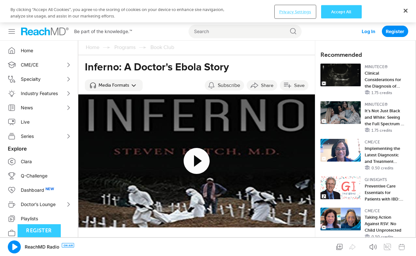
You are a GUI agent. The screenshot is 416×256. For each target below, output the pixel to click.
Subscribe (229, 85)
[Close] (405, 11)
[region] (208, 11)
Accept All (341, 11)
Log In (368, 31)
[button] (114, 85)
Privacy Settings (295, 11)
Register (395, 31)
